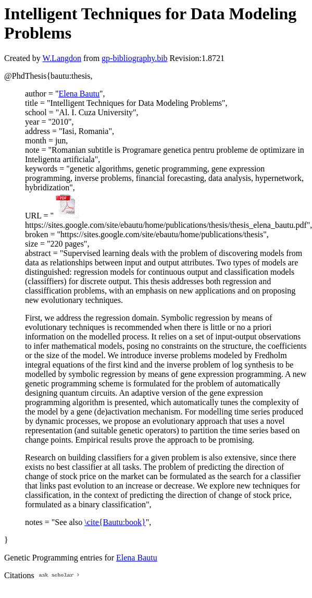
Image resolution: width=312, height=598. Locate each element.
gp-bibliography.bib (135, 58)
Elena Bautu (78, 93)
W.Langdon (61, 58)
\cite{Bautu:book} (115, 522)
